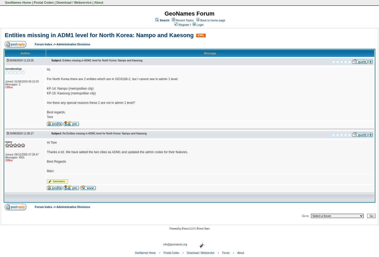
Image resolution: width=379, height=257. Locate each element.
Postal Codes (44, 2)
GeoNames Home (17, 2)
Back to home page (212, 20)
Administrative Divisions (73, 44)
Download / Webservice (74, 2)
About (98, 2)
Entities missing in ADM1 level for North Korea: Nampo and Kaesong (99, 35)
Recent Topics (185, 20)
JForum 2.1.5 (187, 228)
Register (181, 24)
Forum (226, 252)
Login (198, 24)
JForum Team (203, 228)
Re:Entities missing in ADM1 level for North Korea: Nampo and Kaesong (104, 133)
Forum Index (44, 44)
